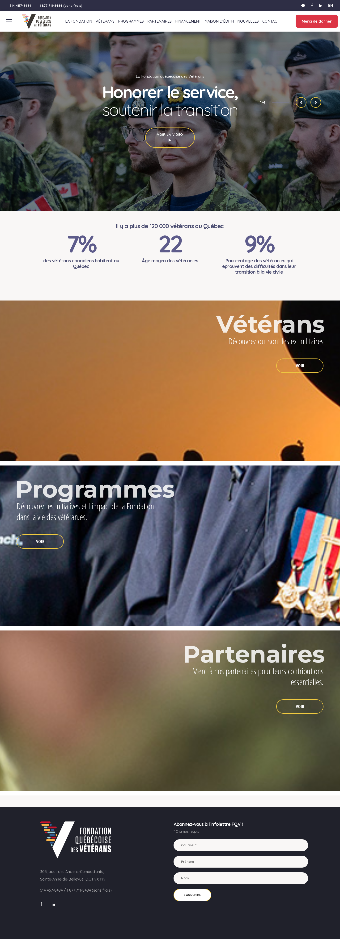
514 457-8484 (20, 6)
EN (330, 5)
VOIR (300, 365)
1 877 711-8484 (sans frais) (61, 6)
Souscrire (192, 895)
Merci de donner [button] (317, 21)
